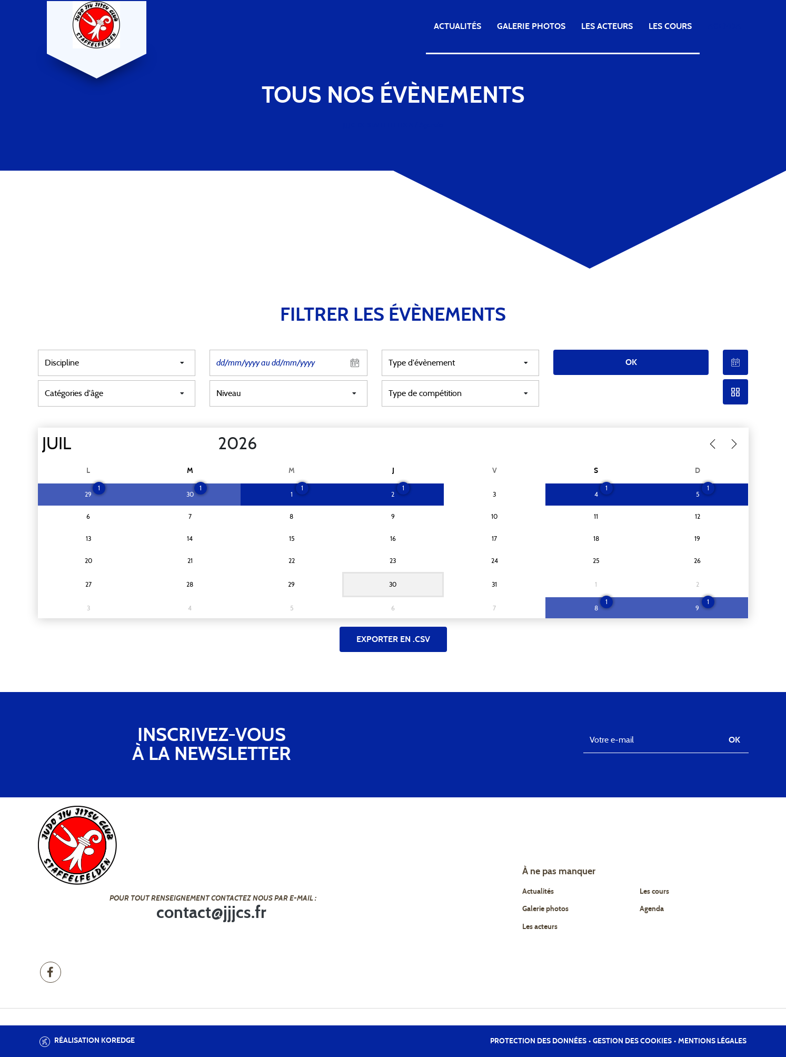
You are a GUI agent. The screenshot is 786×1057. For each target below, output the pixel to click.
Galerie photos (531, 26)
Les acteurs (607, 26)
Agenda (724, 26)
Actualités (457, 26)
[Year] (209, 444)
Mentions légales (712, 1041)
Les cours (670, 26)
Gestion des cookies (632, 1041)
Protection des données (538, 1041)
